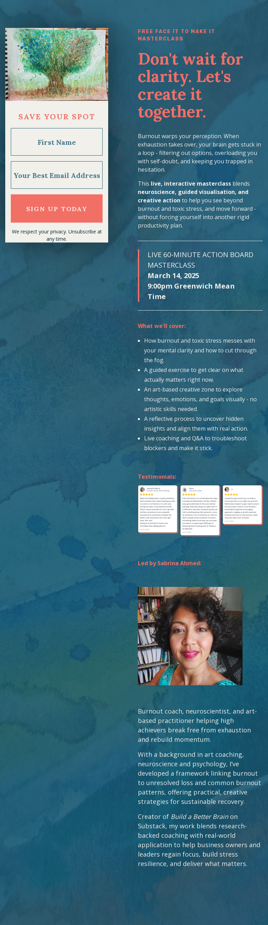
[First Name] (57, 142)
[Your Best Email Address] (57, 175)
